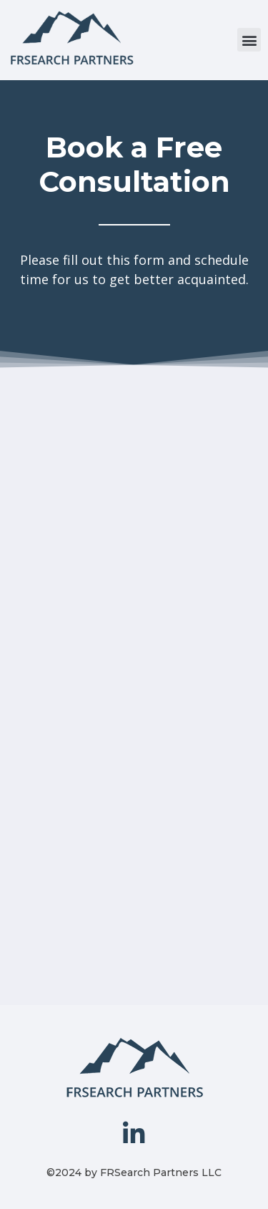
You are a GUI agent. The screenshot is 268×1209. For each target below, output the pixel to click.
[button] (249, 40)
